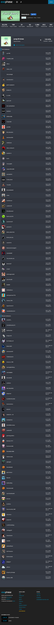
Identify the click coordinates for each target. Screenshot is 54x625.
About (20, 599)
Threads (38, 593)
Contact (21, 601)
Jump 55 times (19, 39)
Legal (20, 603)
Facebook (39, 597)
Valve (13, 601)
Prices (35, 17)
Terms (20, 609)
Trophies (24, 17)
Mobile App (21, 595)
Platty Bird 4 (25, 14)
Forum (38, 17)
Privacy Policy (22, 607)
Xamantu (8, 599)
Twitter (38, 595)
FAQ (20, 593)
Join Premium (22, 611)
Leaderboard (30, 17)
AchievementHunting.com (43, 599)
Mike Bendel (9, 597)
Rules (20, 597)
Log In (51, 2)
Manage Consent (23, 605)
